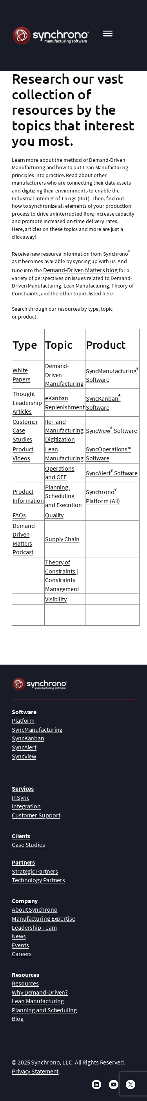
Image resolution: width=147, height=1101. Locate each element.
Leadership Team (34, 927)
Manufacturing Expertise (43, 918)
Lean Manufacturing (38, 1001)
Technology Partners (38, 880)
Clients (21, 836)
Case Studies (28, 844)
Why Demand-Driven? (40, 992)
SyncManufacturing (37, 729)
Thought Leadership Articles (27, 402)
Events (20, 945)
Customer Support (36, 815)
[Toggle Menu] (108, 35)
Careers (22, 954)
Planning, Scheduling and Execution (63, 496)
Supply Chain (62, 539)
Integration (26, 806)
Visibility (56, 599)
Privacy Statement (35, 1071)
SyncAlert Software (112, 473)
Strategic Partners (35, 871)
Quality (54, 515)
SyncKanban (28, 738)
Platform (23, 720)
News (19, 936)
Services (23, 788)
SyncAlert (24, 747)
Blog (18, 1018)
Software (24, 712)
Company (25, 901)
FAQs (19, 515)
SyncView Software (111, 430)
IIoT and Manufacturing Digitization (64, 430)
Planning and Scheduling (44, 1010)
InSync (20, 797)
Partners (23, 862)
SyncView (24, 756)
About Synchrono (35, 909)
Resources (25, 974)
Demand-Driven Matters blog (80, 270)
